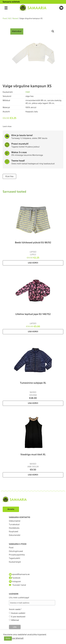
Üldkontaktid (14, 521)
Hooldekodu (14, 528)
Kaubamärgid (15, 562)
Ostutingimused (16, 551)
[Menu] (6, 7)
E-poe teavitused (18, 616)
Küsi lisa (9, 176)
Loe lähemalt (17, 638)
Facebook (14, 578)
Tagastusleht (14, 558)
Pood (5, 19)
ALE (9, 19)
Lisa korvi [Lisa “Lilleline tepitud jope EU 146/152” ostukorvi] (33, 332)
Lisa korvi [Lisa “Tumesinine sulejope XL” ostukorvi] (33, 403)
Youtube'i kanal (17, 585)
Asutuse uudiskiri (18, 613)
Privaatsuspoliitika (17, 555)
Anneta (10, 509)
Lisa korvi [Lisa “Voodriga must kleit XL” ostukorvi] (33, 475)
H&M (27, 92)
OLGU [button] (8, 639)
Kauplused (13, 532)
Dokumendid (14, 535)
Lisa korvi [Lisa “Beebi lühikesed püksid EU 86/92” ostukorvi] (33, 263)
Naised (15, 19)
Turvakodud (14, 524)
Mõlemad (15, 620)
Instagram (15, 581)
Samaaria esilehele (11, 2)
